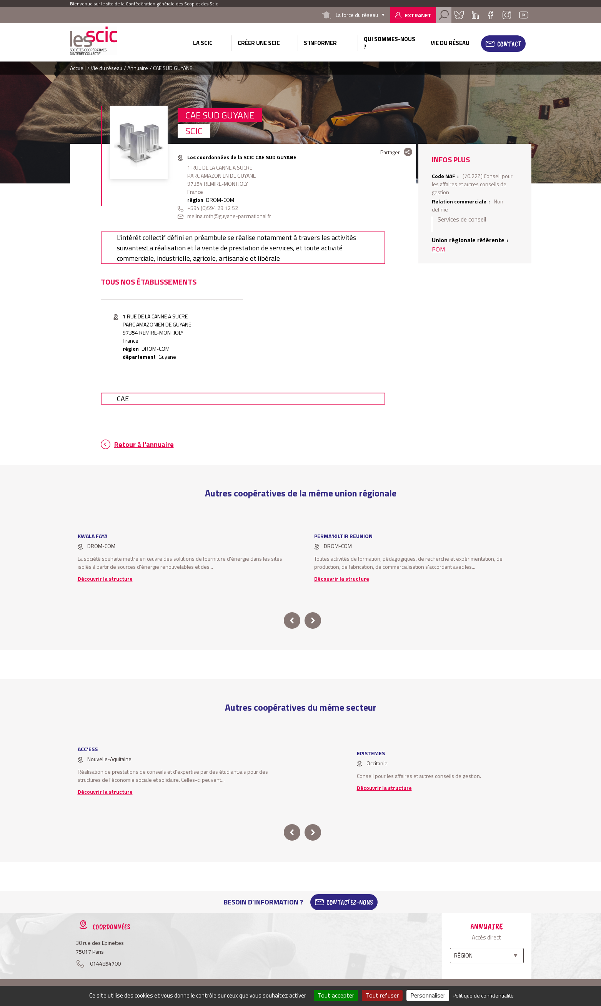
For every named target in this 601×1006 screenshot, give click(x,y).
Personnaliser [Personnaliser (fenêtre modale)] (427, 995)
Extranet (418, 15)
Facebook (491, 15)
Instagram (506, 15)
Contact (509, 44)
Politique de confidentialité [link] (483, 995)
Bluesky (459, 15)
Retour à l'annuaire (144, 444)
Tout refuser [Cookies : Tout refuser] (382, 995)
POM (438, 249)
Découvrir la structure (105, 579)
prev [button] (292, 620)
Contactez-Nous (349, 902)
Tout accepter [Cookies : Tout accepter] (336, 995)
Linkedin (475, 15)
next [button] (312, 620)
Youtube (523, 15)
